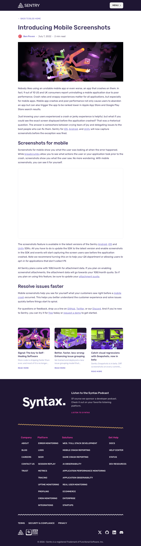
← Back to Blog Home (29, 18)
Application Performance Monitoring (84, 471)
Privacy (62, 523)
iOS (66, 129)
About (25, 443)
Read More (23, 368)
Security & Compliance (41, 523)
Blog (24, 450)
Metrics (42, 471)
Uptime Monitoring (48, 484)
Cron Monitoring (47, 498)
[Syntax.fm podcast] (44, 403)
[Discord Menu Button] (121, 532)
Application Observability (78, 477)
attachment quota (89, 276)
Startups (68, 505)
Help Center (116, 450)
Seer (41, 457)
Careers (26, 457)
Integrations (45, 505)
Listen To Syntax (80, 413)
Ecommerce (69, 491)
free (50, 312)
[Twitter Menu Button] (100, 532)
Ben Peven (29, 36)
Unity (87, 129)
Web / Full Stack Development (80, 443)
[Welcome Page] (29, 5)
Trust (25, 471)
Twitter (80, 308)
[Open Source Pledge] (32, 532)
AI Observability (72, 464)
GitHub (71, 308)
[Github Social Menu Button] (107, 532)
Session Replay (46, 464)
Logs (41, 450)
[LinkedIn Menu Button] (114, 532)
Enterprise (69, 498)
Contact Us (28, 464)
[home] (20, 532)
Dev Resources (117, 464)
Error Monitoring (48, 443)
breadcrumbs (32, 154)
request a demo (72, 312)
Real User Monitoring (75, 484)
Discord (96, 308)
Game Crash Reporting (75, 457)
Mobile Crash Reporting (76, 450)
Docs (112, 443)
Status (113, 457)
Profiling (43, 491)
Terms (21, 523)
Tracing (42, 477)
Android (73, 129)
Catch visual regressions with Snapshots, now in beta (105, 356)
